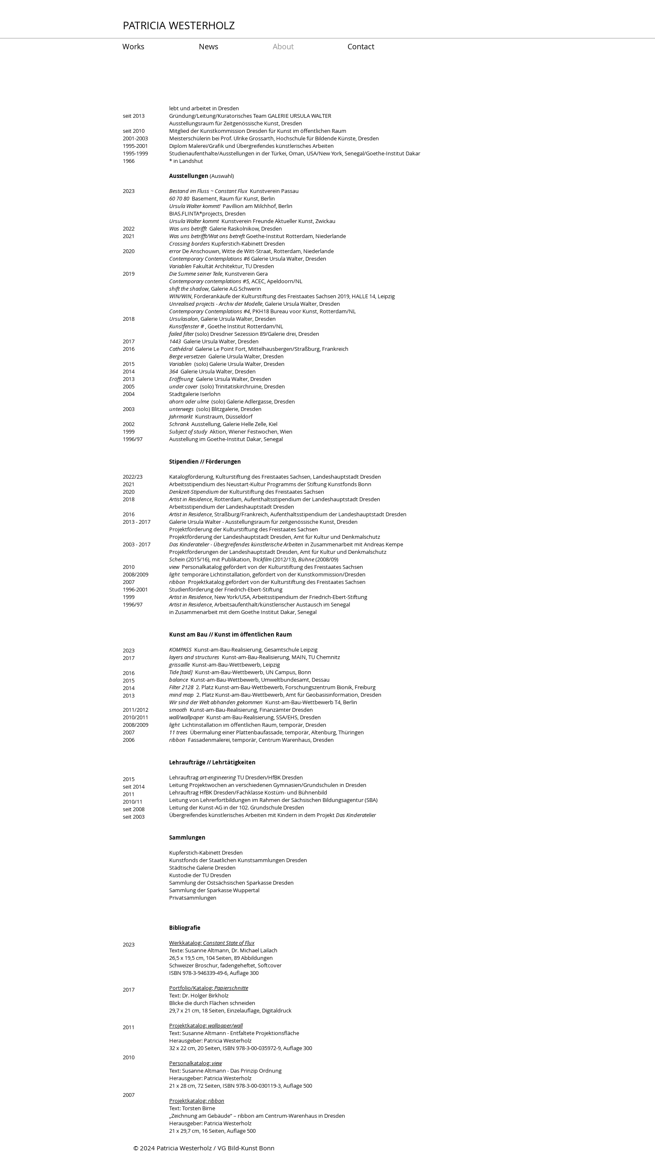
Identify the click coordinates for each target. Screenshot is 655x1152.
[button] (154, 47)
